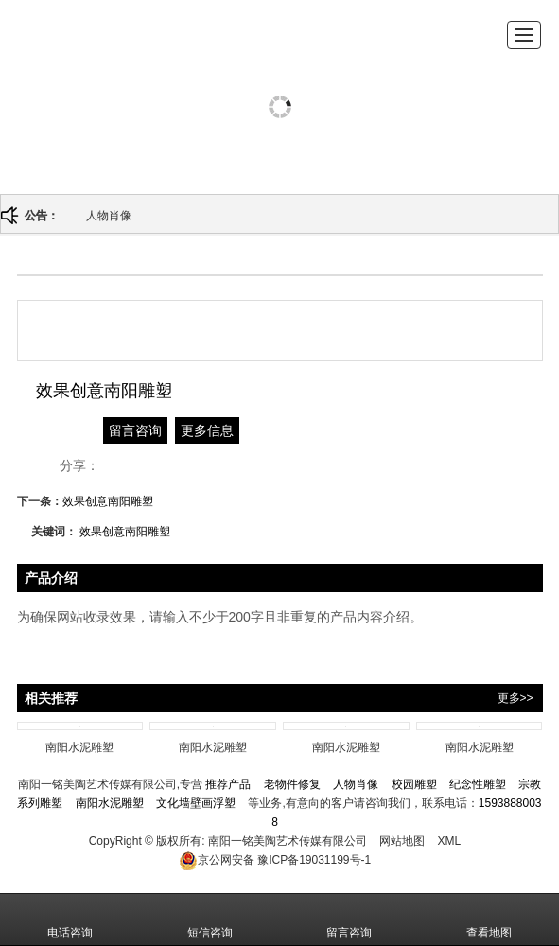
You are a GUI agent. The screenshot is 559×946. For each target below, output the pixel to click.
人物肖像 (108, 215)
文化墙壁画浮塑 (196, 803)
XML (450, 841)
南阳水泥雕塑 (110, 803)
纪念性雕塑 (477, 784)
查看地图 (489, 919)
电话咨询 (70, 919)
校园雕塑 (414, 784)
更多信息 (207, 430)
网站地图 (402, 841)
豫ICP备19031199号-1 (275, 860)
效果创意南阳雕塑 (107, 501)
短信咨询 (210, 919)
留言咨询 (135, 430)
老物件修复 (292, 784)
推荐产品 (228, 784)
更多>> (515, 698)
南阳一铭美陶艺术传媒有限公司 (287, 841)
